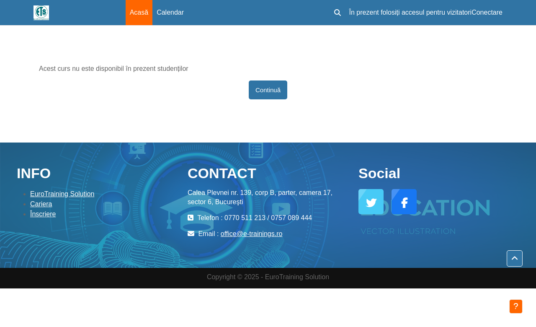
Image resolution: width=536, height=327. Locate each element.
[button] (337, 12)
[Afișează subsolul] (516, 306)
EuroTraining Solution (62, 193)
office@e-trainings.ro (252, 233)
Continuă (268, 89)
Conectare (487, 12)
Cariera (41, 204)
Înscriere (43, 214)
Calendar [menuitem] (170, 12)
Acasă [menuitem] (139, 12)
